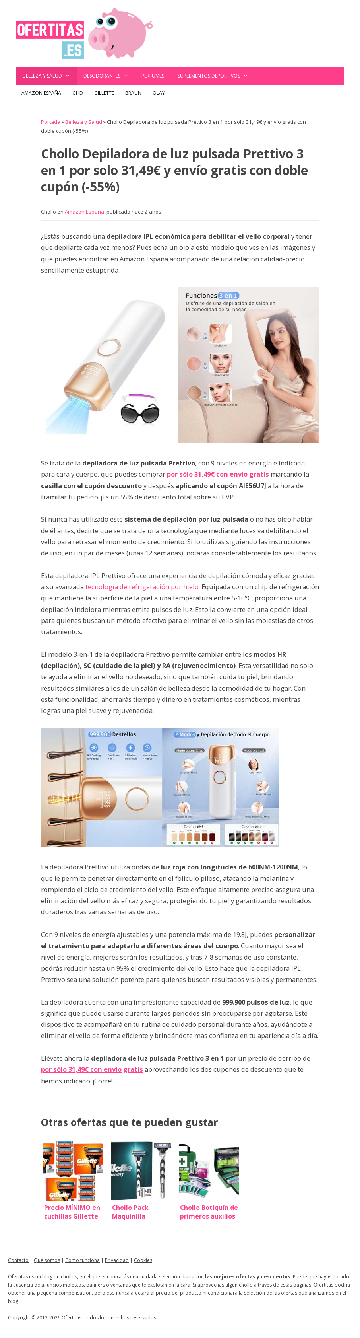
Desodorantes (109, 76)
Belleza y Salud (50, 76)
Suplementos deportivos (216, 76)
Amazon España (41, 93)
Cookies (143, 1260)
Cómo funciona (82, 1260)
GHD (77, 93)
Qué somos (47, 1260)
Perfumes (152, 75)
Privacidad (117, 1260)
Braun (133, 93)
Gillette (104, 93)
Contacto (18, 1260)
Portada (50, 121)
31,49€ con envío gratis (231, 474)
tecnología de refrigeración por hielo (142, 586)
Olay (159, 93)
